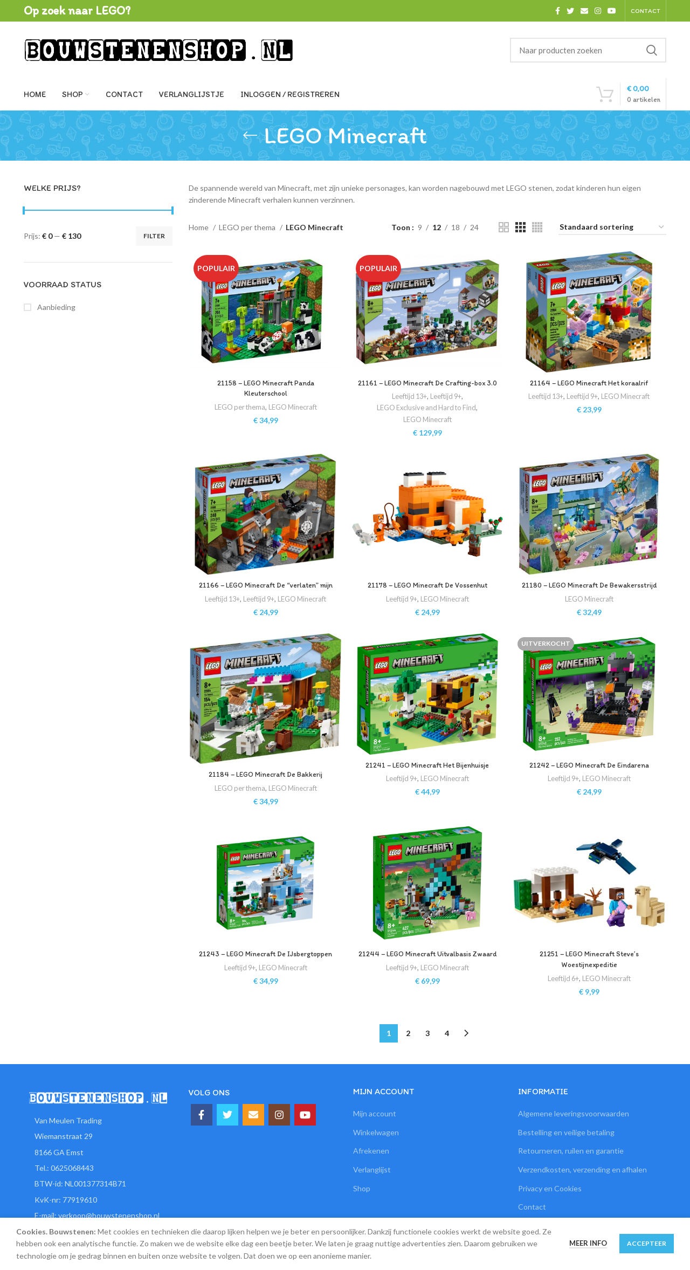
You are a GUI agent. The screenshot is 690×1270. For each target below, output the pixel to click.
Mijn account (374, 1135)
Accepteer (646, 1243)
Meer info (588, 1243)
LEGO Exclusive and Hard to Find (426, 419)
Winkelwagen (376, 1153)
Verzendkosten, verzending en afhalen (582, 1191)
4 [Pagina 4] (447, 1054)
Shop (361, 1209)
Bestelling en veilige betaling (566, 1153)
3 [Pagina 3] (427, 1054)
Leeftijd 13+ (408, 407)
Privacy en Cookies (550, 1209)
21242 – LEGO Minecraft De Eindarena (590, 788)
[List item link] (98, 1190)
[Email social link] (584, 11)
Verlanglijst (372, 1191)
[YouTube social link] (611, 11)
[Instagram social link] (597, 11)
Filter (154, 236)
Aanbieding (55, 307)
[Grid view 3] (520, 227)
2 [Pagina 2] (408, 1054)
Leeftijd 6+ (563, 1002)
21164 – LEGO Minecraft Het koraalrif (590, 383)
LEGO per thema (248, 227)
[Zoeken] (588, 50)
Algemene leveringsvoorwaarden (573, 1135)
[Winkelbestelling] (612, 228)
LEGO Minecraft (292, 407)
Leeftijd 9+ (447, 407)
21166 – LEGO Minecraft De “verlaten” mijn (264, 597)
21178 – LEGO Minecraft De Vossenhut (427, 597)
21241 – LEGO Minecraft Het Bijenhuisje (427, 788)
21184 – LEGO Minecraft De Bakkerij (264, 798)
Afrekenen (371, 1172)
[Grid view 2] (504, 227)
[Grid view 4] (537, 227)
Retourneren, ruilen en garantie (571, 1172)
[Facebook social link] (557, 11)
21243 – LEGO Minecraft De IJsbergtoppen (265, 978)
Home (199, 227)
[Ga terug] (250, 135)
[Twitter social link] (570, 11)
